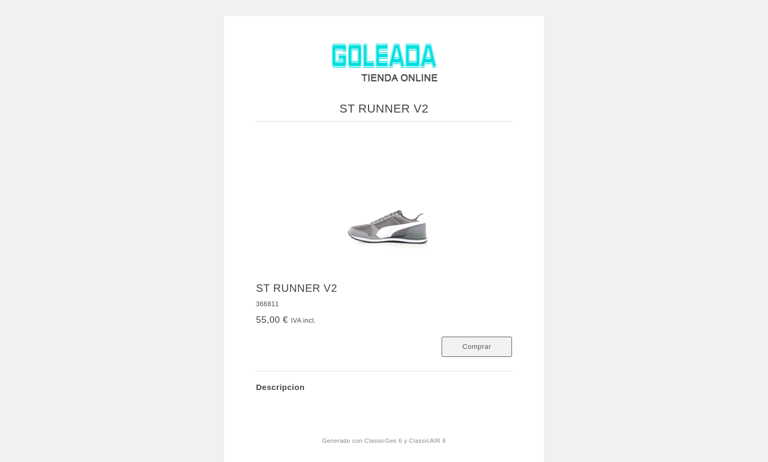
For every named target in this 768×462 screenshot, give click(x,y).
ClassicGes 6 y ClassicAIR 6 (405, 440)
